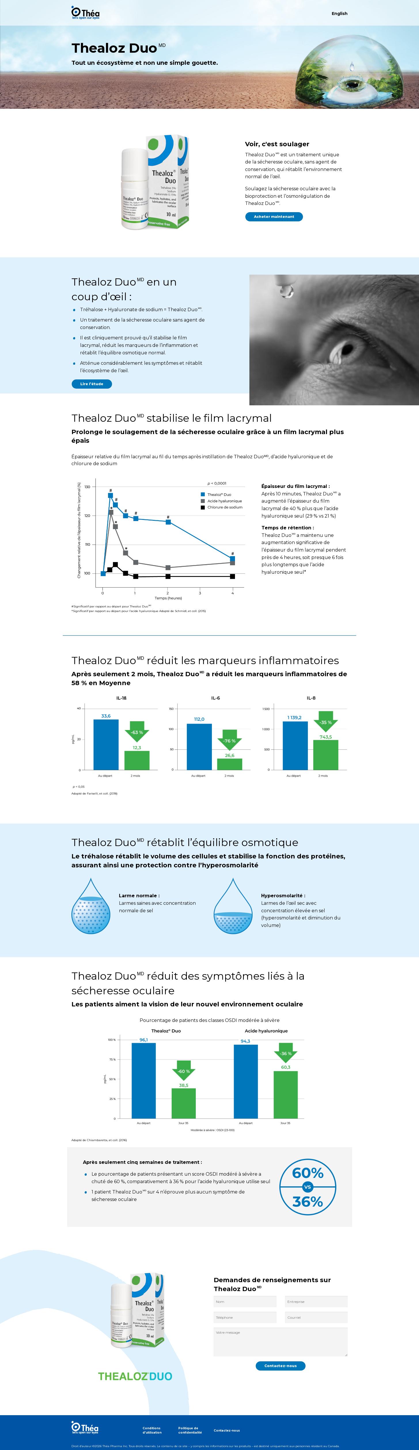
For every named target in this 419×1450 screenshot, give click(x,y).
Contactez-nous (227, 1430)
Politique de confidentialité (190, 1430)
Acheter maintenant (274, 216)
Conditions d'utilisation (152, 1430)
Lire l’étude (91, 384)
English (340, 13)
